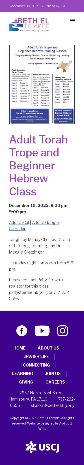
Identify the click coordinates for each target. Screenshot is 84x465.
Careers (55, 382)
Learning (22, 373)
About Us (48, 348)
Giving (26, 382)
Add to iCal (19, 222)
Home (19, 348)
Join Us (53, 373)
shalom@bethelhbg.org (52, 405)
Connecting (36, 365)
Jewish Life (36, 356)
